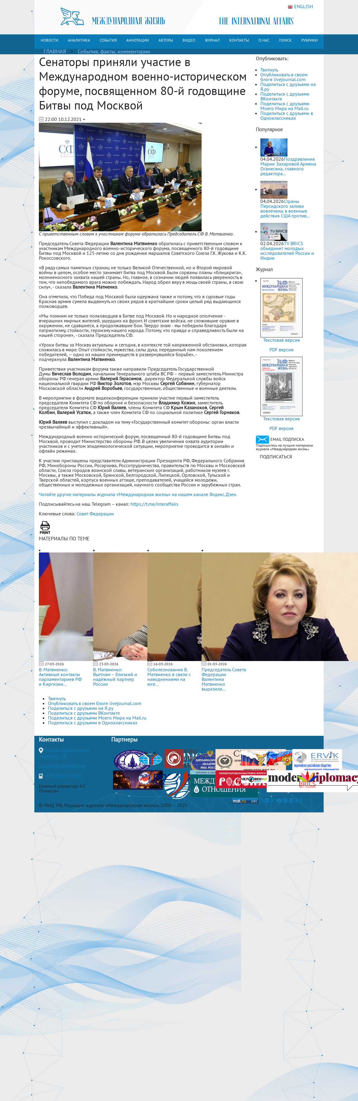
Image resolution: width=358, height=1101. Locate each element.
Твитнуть (269, 70)
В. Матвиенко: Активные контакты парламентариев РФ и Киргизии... (60, 676)
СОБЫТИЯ (108, 40)
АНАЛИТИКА (79, 40)
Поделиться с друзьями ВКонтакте (284, 96)
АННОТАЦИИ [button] (137, 40)
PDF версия (281, 349)
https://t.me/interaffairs (154, 504)
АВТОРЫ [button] (166, 40)
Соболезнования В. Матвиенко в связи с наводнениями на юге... (169, 676)
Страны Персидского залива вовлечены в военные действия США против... (285, 208)
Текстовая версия (281, 340)
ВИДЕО (189, 40)
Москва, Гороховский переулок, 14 (64, 753)
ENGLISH (300, 6)
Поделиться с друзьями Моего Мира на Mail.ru (284, 105)
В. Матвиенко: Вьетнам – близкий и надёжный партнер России (115, 676)
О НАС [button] (264, 40)
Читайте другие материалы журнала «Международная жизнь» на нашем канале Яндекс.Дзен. (138, 494)
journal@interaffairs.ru (62, 766)
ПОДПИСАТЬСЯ (276, 457)
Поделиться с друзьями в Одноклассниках (286, 115)
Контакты (51, 739)
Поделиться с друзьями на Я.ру (288, 86)
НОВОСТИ (49, 40)
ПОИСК (285, 40)
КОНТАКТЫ (239, 40)
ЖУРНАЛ (212, 40)
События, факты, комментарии (114, 51)
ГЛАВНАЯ (55, 51)
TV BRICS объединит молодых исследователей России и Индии (287, 250)
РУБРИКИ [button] (309, 40)
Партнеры (124, 739)
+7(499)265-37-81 (63, 775)
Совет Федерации (95, 514)
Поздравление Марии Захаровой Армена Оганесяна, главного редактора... (288, 166)
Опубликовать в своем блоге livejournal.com (283, 76)
